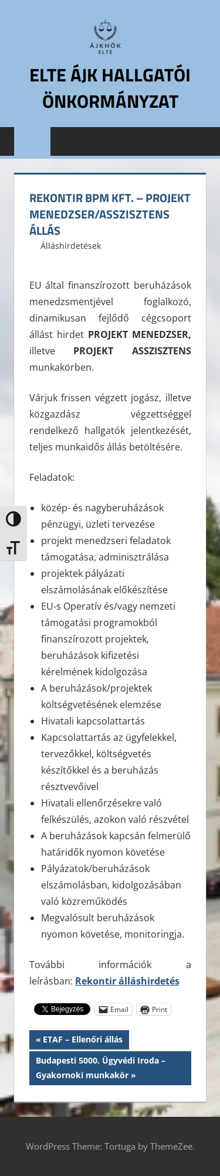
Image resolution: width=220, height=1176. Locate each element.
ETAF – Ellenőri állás (82, 1040)
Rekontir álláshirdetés (127, 981)
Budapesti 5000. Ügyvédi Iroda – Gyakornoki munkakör (100, 1067)
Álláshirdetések (70, 245)
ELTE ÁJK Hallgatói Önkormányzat (110, 87)
